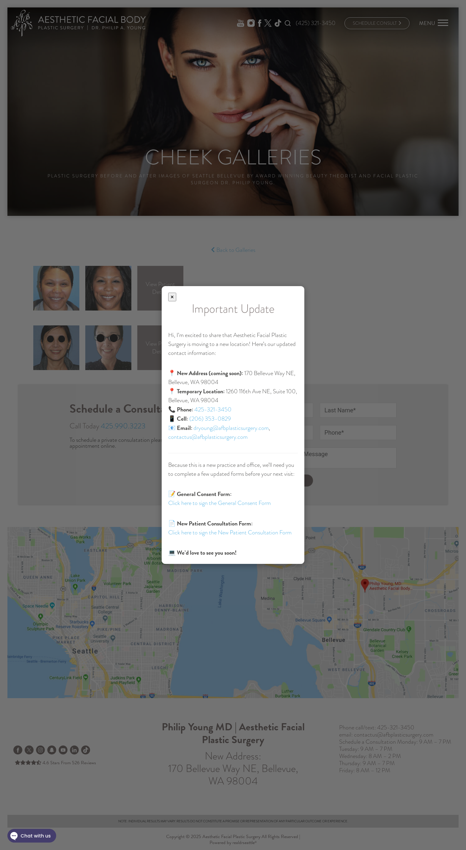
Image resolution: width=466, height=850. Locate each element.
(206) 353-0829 (210, 418)
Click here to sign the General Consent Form (219, 503)
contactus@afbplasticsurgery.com (208, 437)
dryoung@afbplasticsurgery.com (231, 428)
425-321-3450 (213, 409)
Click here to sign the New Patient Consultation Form (230, 532)
